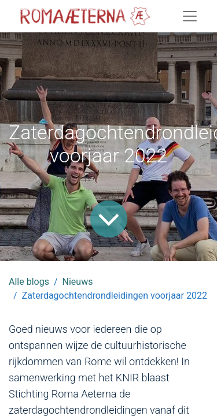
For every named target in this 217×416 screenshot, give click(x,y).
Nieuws (77, 281)
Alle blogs (29, 281)
